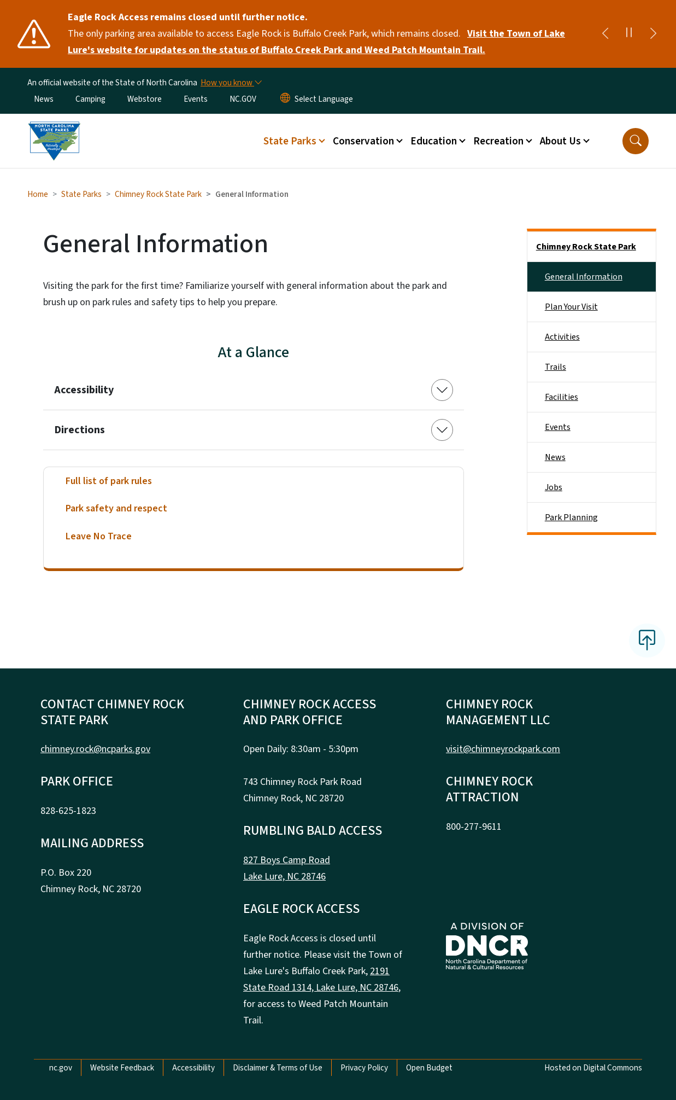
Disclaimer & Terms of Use (277, 1068)
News (44, 99)
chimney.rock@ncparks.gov (95, 749)
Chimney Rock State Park (158, 194)
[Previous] (605, 34)
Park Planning (571, 517)
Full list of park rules (109, 481)
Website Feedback (122, 1068)
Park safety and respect (116, 508)
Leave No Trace (99, 536)
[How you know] (230, 82)
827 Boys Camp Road (286, 860)
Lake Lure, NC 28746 (284, 876)
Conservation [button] (363, 141)
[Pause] (629, 34)
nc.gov (60, 1068)
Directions (79, 430)
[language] (324, 99)
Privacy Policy (364, 1068)
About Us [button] (560, 141)
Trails (555, 367)
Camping (90, 99)
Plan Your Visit (571, 307)
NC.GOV (243, 99)
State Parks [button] (289, 141)
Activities (562, 337)
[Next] (653, 34)
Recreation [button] (498, 141)
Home (37, 194)
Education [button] (433, 141)
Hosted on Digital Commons (593, 1068)
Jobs (553, 487)
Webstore (144, 99)
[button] (635, 141)
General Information (583, 277)
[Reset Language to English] (285, 99)
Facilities (561, 397)
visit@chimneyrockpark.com (503, 749)
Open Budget (429, 1068)
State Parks (81, 194)
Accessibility (84, 390)
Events (196, 99)
